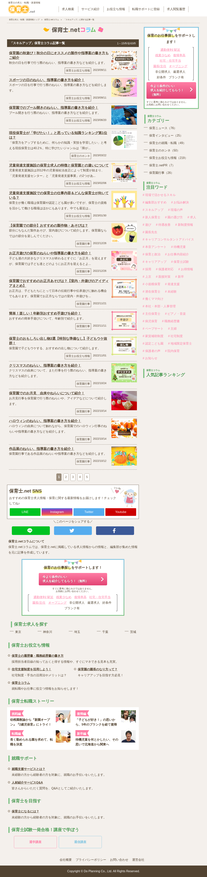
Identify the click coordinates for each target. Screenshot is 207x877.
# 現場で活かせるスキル (159, 195)
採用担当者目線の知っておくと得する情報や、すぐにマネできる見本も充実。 (65, 658)
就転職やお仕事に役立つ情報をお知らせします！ (45, 685)
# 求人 (192, 217)
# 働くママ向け (153, 298)
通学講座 (35, 842)
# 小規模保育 (151, 284)
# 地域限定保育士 (180, 343)
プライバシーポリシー (91, 859)
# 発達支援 (172, 284)
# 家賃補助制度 (153, 336)
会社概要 (66, 859)
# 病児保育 (150, 321)
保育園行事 (83, 243)
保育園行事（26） (161, 172)
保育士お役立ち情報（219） (168, 157)
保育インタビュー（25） (166, 135)
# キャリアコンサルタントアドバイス (168, 239)
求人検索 (68, 9)
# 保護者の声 (151, 351)
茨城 (133, 631)
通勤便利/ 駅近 (43, 597)
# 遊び (147, 224)
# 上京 (147, 276)
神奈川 (47, 631)
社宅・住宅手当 (100, 597)
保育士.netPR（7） (162, 165)
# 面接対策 (163, 276)
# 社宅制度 (175, 336)
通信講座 (80, 842)
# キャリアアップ (155, 261)
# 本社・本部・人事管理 (159, 306)
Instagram (57, 512)
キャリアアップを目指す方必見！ (101, 672)
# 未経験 (171, 291)
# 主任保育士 (151, 313)
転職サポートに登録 (146, 9)
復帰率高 (80, 597)
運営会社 (138, 859)
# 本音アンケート (155, 246)
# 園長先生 (150, 232)
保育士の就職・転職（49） (167, 143)
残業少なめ (63, 597)
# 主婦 (172, 328)
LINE (25, 512)
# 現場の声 (175, 209)
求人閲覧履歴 (176, 9)
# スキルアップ (153, 209)
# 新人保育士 (151, 217)
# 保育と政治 (151, 254)
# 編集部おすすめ (155, 202)
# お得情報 (185, 269)
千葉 (105, 631)
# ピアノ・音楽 (175, 313)
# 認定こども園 (153, 343)
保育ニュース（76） (163, 128)
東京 (18, 631)
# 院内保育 (172, 351)
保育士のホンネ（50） (164, 150)
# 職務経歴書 (171, 321)
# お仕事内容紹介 (177, 254)
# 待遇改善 (163, 224)
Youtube (120, 512)
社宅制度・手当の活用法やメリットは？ (39, 672)
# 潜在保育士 (151, 291)
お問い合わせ (119, 859)
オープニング (57, 602)
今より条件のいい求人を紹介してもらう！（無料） (65, 579)
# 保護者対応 (165, 269)
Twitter (88, 512)
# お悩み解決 (180, 202)
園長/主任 (38, 602)
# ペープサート (153, 328)
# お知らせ (150, 358)
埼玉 (77, 631)
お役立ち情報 (116, 9)
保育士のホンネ (80, 155)
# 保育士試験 (180, 261)
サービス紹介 (90, 9)
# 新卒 (179, 276)
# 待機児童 (178, 246)
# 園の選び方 (174, 217)
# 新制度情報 (184, 224)
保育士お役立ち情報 (78, 70)
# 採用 (147, 269)
